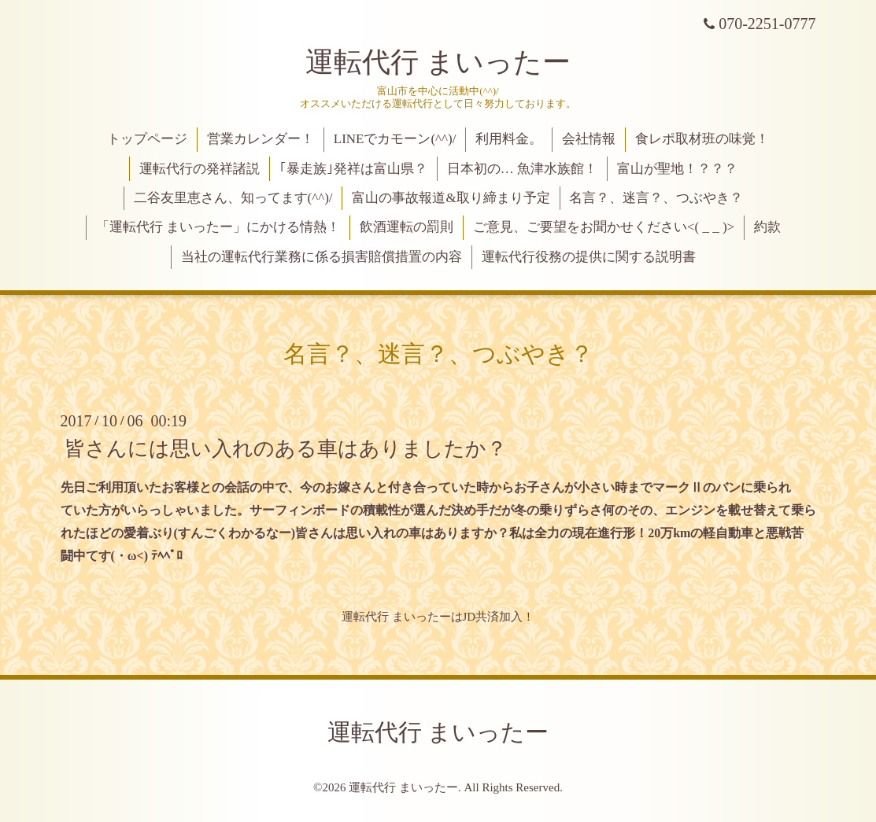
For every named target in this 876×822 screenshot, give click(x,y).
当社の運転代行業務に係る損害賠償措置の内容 (321, 256)
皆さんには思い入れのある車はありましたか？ (286, 448)
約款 (767, 226)
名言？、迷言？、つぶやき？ (656, 197)
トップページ (147, 138)
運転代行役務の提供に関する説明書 (589, 256)
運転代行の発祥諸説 (199, 168)
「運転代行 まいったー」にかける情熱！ (218, 226)
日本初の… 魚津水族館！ (522, 168)
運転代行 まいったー (438, 62)
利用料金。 (508, 138)
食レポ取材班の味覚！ (702, 138)
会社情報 (588, 138)
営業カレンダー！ (260, 138)
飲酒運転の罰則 (406, 226)
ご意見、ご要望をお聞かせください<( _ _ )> (603, 226)
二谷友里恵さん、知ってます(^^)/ (233, 197)
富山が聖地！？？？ (677, 168)
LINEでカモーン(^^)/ (395, 138)
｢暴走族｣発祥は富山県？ (353, 168)
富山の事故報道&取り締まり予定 (450, 197)
